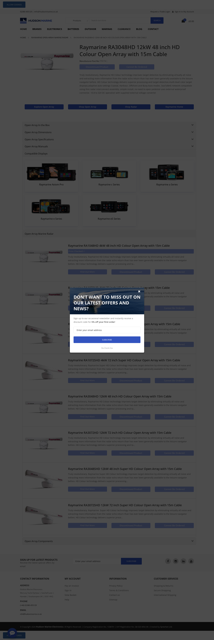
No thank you (107, 347)
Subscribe (107, 339)
